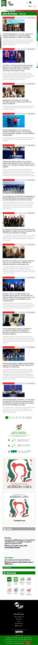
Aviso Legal (20, 635)
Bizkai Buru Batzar (19, 613)
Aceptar (28, 643)
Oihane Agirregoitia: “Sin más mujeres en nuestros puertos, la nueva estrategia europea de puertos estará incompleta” (18, 35)
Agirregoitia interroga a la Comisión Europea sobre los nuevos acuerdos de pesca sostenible (17, 102)
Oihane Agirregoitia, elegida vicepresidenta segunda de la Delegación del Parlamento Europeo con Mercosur (18, 365)
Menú (30, 6)
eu (27, 2)
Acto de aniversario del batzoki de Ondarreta (17, 560)
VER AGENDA (7, 567)
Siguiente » (28, 417)
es (30, 2)
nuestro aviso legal (19, 643)
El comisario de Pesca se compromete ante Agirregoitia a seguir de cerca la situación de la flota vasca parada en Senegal (19, 231)
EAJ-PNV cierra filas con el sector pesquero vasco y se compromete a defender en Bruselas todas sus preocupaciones (18, 262)
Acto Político (9, 557)
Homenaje (8, 538)
